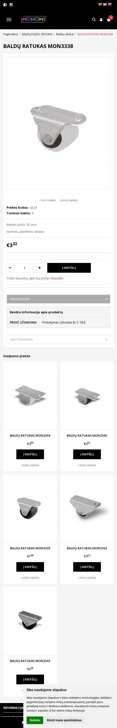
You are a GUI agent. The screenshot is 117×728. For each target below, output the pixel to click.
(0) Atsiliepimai (21, 339)
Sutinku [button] (35, 720)
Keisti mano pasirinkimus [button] (64, 720)
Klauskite (57, 278)
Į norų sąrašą (68, 200)
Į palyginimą (48, 200)
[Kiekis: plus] (40, 267)
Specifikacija (19, 299)
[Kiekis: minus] (10, 267)
